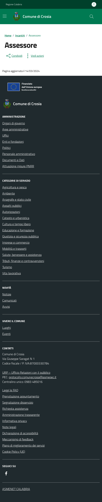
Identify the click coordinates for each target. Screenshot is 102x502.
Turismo (7, 267)
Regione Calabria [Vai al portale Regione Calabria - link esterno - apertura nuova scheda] (14, 4)
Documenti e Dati (13, 160)
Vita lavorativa (11, 273)
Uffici (5, 135)
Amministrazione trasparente (21, 414)
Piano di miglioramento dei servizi (23, 445)
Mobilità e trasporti (14, 248)
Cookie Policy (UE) (13, 451)
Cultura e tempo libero (16, 224)
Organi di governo (13, 123)
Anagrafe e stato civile (16, 199)
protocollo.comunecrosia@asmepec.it (32, 377)
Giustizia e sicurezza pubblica (20, 236)
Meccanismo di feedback (17, 439)
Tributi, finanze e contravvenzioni (23, 261)
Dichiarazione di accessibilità (20, 433)
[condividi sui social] (14, 56)
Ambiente (8, 193)
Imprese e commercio (15, 242)
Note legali (9, 427)
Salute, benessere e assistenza (22, 254)
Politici (6, 147)
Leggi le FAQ (10, 390)
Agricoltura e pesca (14, 187)
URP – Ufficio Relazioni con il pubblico (26, 372)
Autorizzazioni (11, 211)
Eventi (6, 333)
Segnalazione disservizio (17, 402)
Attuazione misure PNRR (18, 166)
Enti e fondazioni (13, 141)
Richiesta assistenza (15, 408)
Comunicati (9, 300)
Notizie (6, 294)
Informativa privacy (14, 421)
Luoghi (6, 327)
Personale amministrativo (18, 154)
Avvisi (6, 306)
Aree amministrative (15, 129)
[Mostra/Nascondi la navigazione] (4, 16)
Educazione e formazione (18, 230)
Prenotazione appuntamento (20, 396)
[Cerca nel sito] (91, 16)
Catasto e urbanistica (15, 218)
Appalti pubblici (12, 205)
